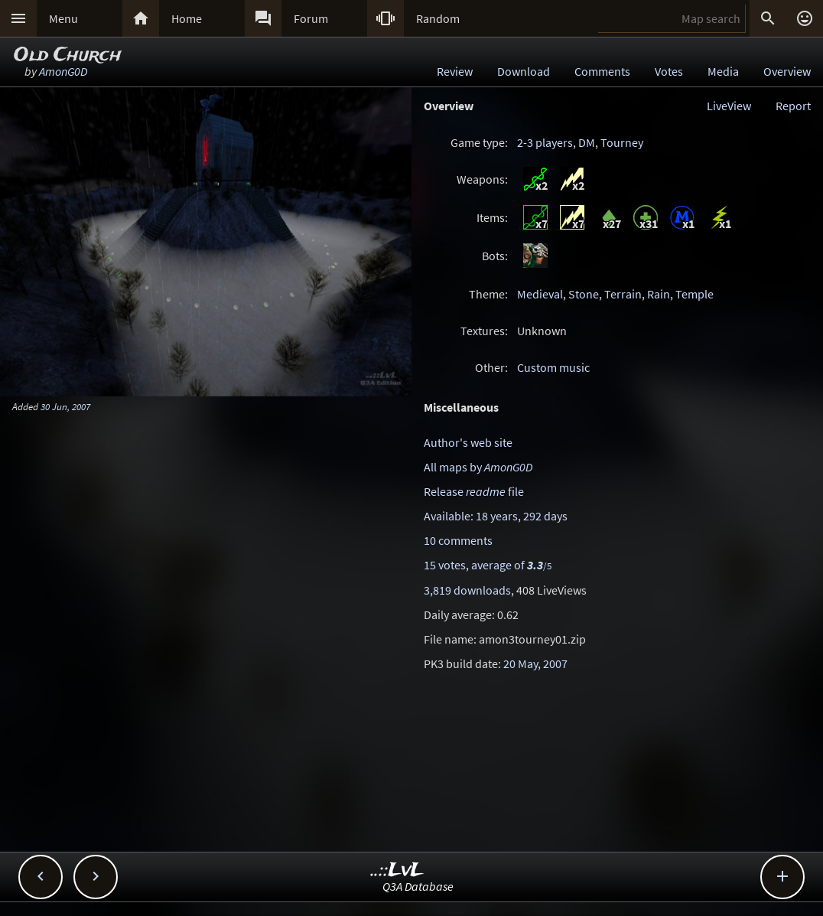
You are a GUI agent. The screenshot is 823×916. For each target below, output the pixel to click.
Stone (583, 294)
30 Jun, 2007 (65, 406)
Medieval (540, 294)
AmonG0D (63, 71)
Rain (658, 294)
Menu (63, 18)
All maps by (478, 466)
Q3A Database (418, 886)
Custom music (553, 367)
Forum (311, 18)
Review (455, 71)
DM (586, 142)
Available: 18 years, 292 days (496, 515)
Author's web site (468, 442)
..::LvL (397, 870)
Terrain (623, 294)
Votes (669, 71)
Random (438, 18)
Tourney (621, 142)
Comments (602, 71)
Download (523, 71)
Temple (694, 294)
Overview (787, 71)
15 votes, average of (487, 564)
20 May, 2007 (535, 663)
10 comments (458, 540)
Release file (474, 491)
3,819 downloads (467, 590)
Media (723, 71)
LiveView (729, 105)
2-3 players (545, 142)
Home (186, 18)
